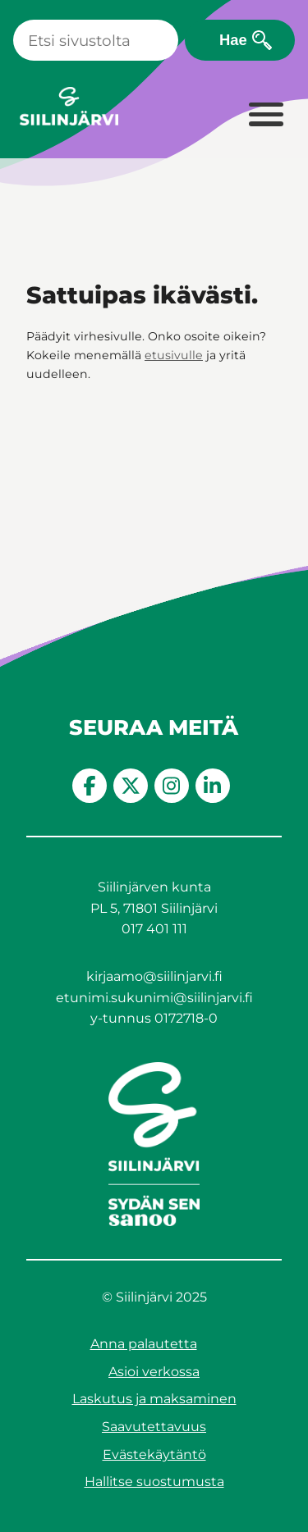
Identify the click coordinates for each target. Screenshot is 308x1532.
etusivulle (174, 355)
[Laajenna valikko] (265, 115)
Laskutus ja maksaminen (154, 1399)
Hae (233, 39)
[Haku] (95, 40)
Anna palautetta (143, 1344)
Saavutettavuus (154, 1426)
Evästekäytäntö (154, 1454)
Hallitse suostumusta (154, 1481)
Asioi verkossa (154, 1371)
